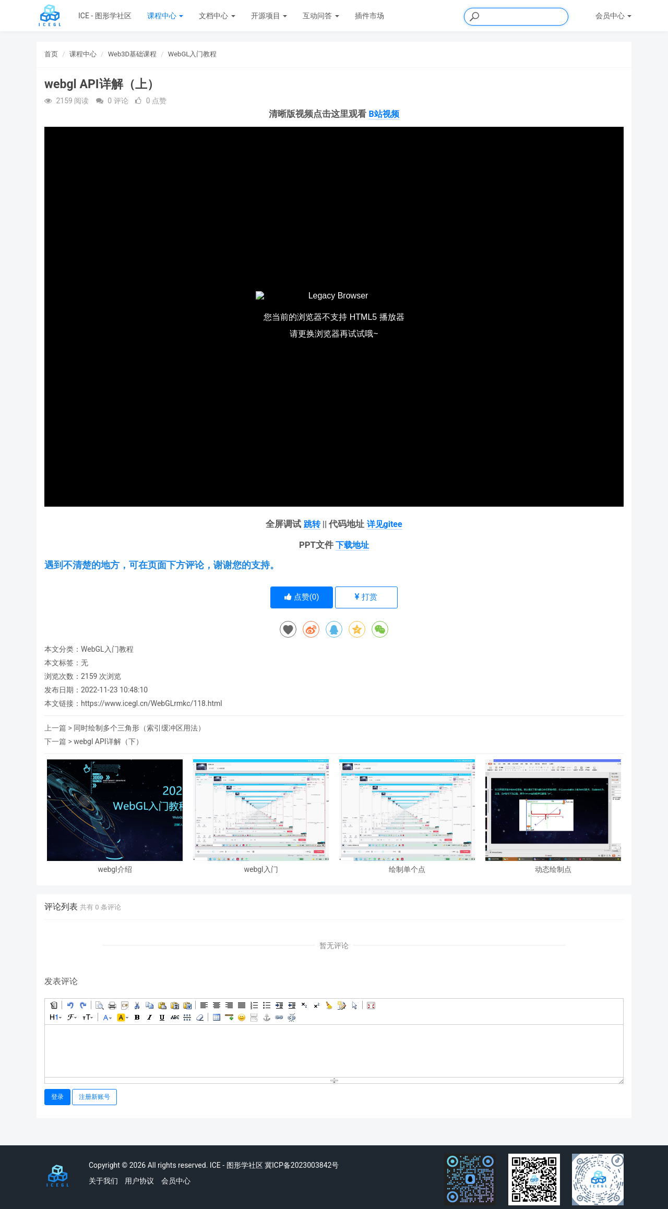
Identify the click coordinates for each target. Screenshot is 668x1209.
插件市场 (369, 15)
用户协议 (139, 1181)
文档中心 (217, 15)
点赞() (301, 597)
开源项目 (269, 15)
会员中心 (175, 1181)
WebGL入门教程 (192, 54)
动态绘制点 (553, 869)
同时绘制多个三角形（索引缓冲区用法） (139, 728)
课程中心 (165, 15)
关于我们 (103, 1181)
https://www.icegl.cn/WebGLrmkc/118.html (151, 703)
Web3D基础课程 (132, 54)
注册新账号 (94, 1096)
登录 (57, 1096)
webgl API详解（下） (108, 741)
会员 (613, 15)
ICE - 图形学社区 (105, 15)
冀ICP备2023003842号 (302, 1165)
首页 (51, 54)
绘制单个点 (407, 869)
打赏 (366, 597)
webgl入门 (261, 869)
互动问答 (321, 15)
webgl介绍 (115, 869)
